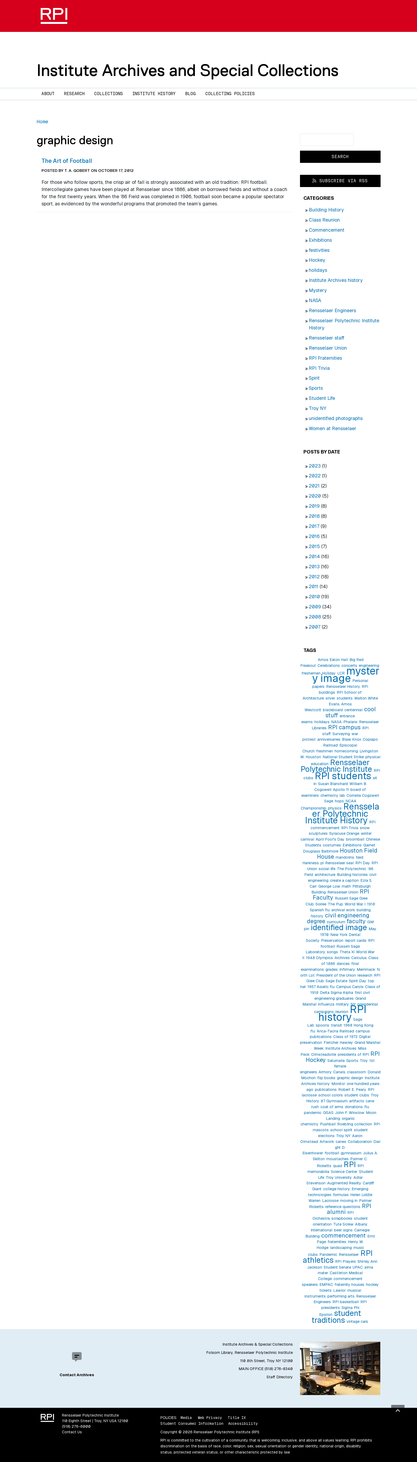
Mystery (318, 290)
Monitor (338, 1083)
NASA (315, 300)
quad (337, 1165)
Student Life (322, 398)
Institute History (154, 93)
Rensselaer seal (339, 863)
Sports (316, 388)
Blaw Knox (351, 739)
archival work (343, 910)
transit (336, 1025)
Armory (325, 1072)
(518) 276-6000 (76, 1426)
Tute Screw (343, 1224)
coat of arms (331, 1106)
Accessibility (243, 1423)
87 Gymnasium (334, 1101)
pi (322, 863)
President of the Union (336, 975)
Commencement (326, 230)
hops (339, 801)
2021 (314, 486)
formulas (341, 1194)
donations (354, 1106)
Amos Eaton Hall (333, 659)
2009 (315, 607)
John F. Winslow (349, 1112)
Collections (108, 93)
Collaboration (360, 1141)
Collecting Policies (230, 93)
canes (341, 1141)
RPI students (343, 776)
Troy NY (317, 408)
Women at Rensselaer (332, 428)
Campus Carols (350, 986)
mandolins (345, 857)
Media (186, 1417)
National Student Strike (343, 757)
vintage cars (357, 1321)
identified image (339, 927)
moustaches (337, 1158)
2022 (315, 476)
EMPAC (326, 1284)
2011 (313, 586)
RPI (350, 1164)
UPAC (358, 1267)
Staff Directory (279, 1377)
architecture (325, 874)
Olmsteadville (323, 1054)
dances (343, 963)
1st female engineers (337, 1066)
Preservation (332, 940)
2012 (314, 577)
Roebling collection (354, 1124)
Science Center (344, 1171)
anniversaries (328, 739)
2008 (315, 617)
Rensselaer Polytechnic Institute (336, 765)
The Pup (335, 904)
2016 (314, 536)
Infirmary (347, 969)
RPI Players (345, 1261)
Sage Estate (336, 980)
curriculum (336, 921)
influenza (326, 1004)
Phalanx (350, 721)
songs (332, 952)
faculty (356, 921)
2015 (314, 546)
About (48, 93)
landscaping (341, 1247)
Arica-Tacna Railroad (335, 1031)
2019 (314, 506)
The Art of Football (66, 160)
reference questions (342, 1206)
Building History (326, 210)
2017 (314, 526)
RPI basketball (345, 1301)
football (332, 1153)
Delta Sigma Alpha (336, 992)
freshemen (311, 673)
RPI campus (344, 727)
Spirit (314, 378)
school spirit (341, 1130)
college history (336, 1188)
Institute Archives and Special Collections (188, 70)
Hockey (317, 260)
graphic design (350, 1077)
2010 (314, 597)
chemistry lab (332, 795)
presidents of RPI (353, 1054)
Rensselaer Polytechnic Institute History (342, 813)
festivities (319, 250)
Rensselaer (349, 1254)
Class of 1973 (345, 1036)
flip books (326, 1077)
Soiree (320, 904)
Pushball (328, 1124)
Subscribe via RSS (340, 181)
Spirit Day (357, 980)
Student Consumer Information (191, 1423)
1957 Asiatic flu (321, 986)
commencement (343, 1235)
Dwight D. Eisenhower (341, 1147)
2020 (315, 496)
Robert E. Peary (352, 1089)
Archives (342, 957)
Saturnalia (336, 1060)
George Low (329, 886)
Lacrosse (330, 1200)
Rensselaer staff (326, 338)
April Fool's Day (330, 839)
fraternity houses (349, 1284)
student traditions (336, 1316)
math (346, 886)
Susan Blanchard (333, 783)
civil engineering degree (338, 918)
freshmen (324, 751)
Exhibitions (320, 240)
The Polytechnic (351, 868)
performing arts (341, 1296)
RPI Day (362, 863)
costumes (332, 845)
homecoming (346, 751)
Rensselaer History (343, 686)
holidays (318, 270)
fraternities (337, 1241)
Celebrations (329, 665)
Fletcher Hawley (338, 1042)
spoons (322, 1025)
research (364, 975)
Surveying (341, 733)
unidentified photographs (336, 418)
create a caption (344, 880)
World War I (355, 904)
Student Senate (337, 1267)
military (342, 1004)
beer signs (343, 1230)
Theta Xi (347, 952)
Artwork (327, 1141)
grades (332, 969)
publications (326, 1089)
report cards (355, 940)
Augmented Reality (344, 1183)
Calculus (359, 957)
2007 (314, 627)
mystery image (346, 674)
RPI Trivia (319, 368)
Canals (339, 1072)
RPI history (342, 1013)
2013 (314, 566)
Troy (364, 1060)
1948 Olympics (319, 957)
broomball (355, 839)
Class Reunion (324, 220)
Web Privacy (210, 1417)
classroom (356, 1072)
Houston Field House (347, 853)
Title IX (237, 1417)
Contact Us (72, 1432)
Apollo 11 (341, 789)
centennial (353, 709)
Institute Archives (340, 1048)
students (345, 698)
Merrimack (366, 969)
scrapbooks (341, 1218)
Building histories (352, 874)
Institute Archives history (336, 280)
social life (327, 868)
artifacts (356, 1101)
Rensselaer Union (328, 348)
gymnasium (351, 1153)
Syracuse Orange (344, 833)
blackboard (333, 709)
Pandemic (328, 1254)
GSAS (328, 1112)
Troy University (339, 1177)
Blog (190, 93)
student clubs (356, 1095)
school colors (330, 1095)
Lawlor (339, 1290)
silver (330, 698)
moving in (348, 1200)
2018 (314, 516)
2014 (314, 556)
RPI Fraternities (325, 358)
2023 (315, 466)
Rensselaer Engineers (332, 310)
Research (74, 93)
